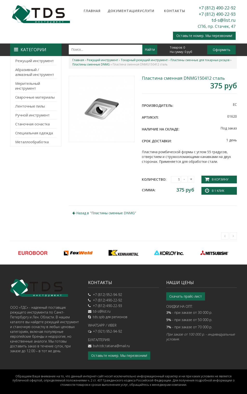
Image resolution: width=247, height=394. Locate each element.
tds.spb (99, 317)
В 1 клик (218, 191)
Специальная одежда (34, 132)
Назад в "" (104, 213)
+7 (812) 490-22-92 (217, 8)
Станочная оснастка (32, 124)
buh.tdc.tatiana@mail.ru (111, 346)
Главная (92, 10)
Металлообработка (32, 141)
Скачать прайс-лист (185, 296)
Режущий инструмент (34, 60)
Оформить (221, 49)
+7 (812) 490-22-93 (217, 14)
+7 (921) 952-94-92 (107, 331)
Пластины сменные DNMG (91, 64)
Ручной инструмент (32, 115)
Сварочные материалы (35, 97)
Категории (30, 49)
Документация (120, 10)
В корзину (220, 179)
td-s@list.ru (224, 20)
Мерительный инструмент (27, 86)
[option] (32, 252)
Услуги (147, 10)
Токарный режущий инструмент (144, 60)
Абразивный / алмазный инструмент (34, 72)
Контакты (174, 10)
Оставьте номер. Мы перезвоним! (204, 35)
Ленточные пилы (30, 106)
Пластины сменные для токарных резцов (200, 60)
